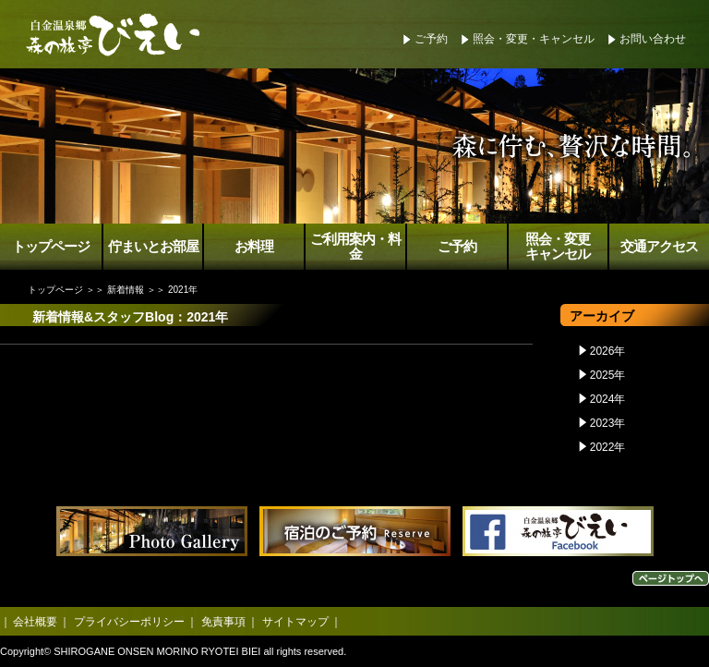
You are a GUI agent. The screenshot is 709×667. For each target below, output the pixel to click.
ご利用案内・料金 (355, 247)
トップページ (51, 246)
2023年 (608, 423)
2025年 (608, 375)
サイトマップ (295, 621)
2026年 (608, 351)
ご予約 (431, 38)
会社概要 (35, 621)
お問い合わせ (652, 38)
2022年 (608, 447)
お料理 (253, 246)
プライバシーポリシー (129, 621)
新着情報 (125, 290)
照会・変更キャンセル (557, 247)
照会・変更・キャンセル (534, 38)
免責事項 (223, 621)
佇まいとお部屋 (153, 246)
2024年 (608, 399)
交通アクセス (659, 246)
